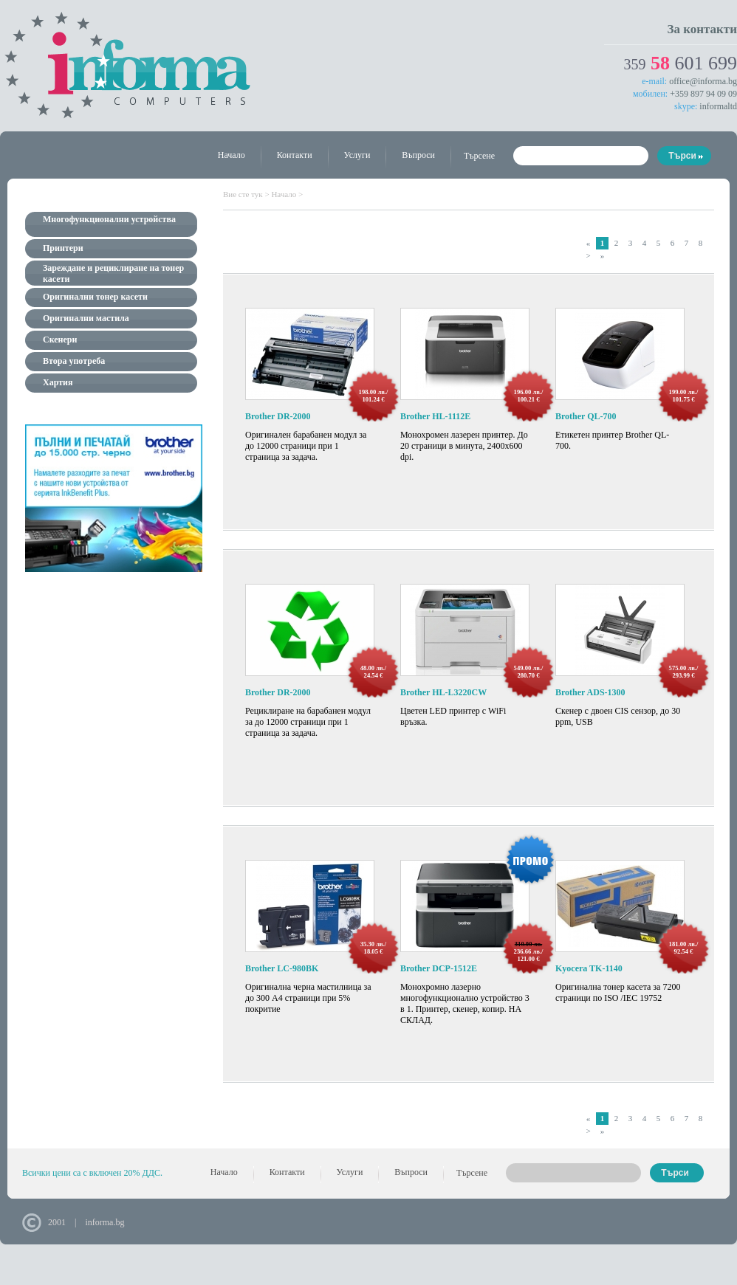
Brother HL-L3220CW (443, 692)
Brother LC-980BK (281, 968)
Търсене (479, 156)
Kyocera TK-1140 (589, 968)
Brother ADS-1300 (590, 692)
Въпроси (418, 155)
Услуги (357, 155)
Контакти (294, 155)
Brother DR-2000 (278, 416)
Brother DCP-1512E (438, 968)
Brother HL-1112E (435, 416)
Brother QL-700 (586, 416)
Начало (231, 155)
